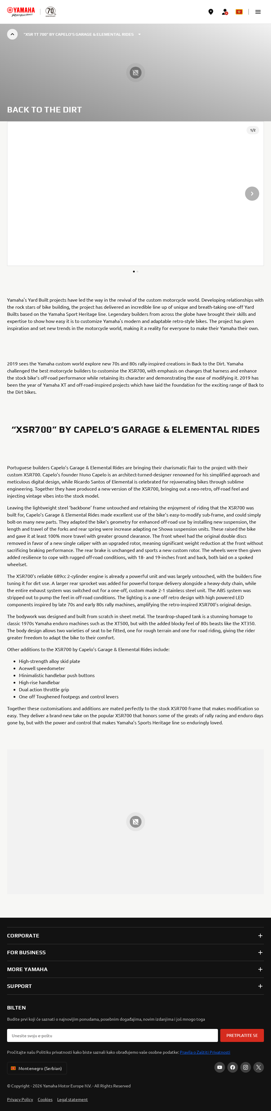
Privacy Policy (20, 1099)
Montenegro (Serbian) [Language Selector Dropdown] (36, 1068)
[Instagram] (245, 1067)
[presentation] (135, 194)
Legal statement (72, 1099)
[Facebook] (232, 1067)
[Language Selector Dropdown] (239, 12)
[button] (258, 12)
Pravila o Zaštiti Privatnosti (205, 1052)
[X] (258, 1067)
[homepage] (21, 11)
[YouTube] (219, 1067)
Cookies (45, 1099)
